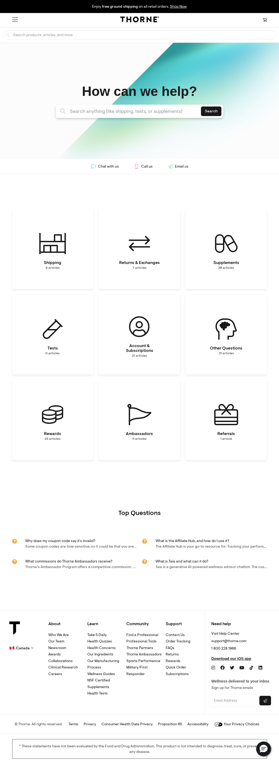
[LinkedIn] (260, 668)
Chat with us (105, 166)
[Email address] (233, 700)
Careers (55, 674)
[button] (15, 19)
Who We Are (58, 635)
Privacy (90, 724)
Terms (73, 724)
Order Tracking (178, 641)
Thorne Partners (139, 648)
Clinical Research (63, 667)
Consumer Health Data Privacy (127, 724)
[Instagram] (213, 668)
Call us (143, 166)
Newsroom (57, 648)
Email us (178, 166)
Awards (54, 654)
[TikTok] (251, 668)
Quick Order (176, 667)
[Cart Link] (265, 20)
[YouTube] (241, 668)
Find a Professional (142, 635)
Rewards (173, 661)
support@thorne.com (228, 641)
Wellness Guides (101, 674)
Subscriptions (177, 674)
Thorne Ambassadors (144, 654)
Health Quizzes (99, 641)
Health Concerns (101, 648)
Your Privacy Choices (236, 724)
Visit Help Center (225, 633)
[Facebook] (222, 668)
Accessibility (197, 724)
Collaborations (60, 661)
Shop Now (178, 6)
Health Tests (97, 693)
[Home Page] (139, 20)
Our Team (56, 641)
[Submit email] (265, 700)
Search (211, 111)
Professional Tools (141, 641)
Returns (172, 654)
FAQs (170, 648)
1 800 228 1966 (223, 648)
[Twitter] (232, 668)
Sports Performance (143, 661)
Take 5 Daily (97, 635)
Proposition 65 (170, 724)
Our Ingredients (100, 654)
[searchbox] (139, 35)
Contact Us (175, 635)
